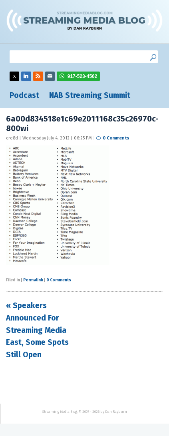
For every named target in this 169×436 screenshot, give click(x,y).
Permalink (33, 280)
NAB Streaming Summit (89, 95)
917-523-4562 (82, 76)
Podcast (24, 95)
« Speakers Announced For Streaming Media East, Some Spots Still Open (37, 330)
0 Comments (116, 138)
